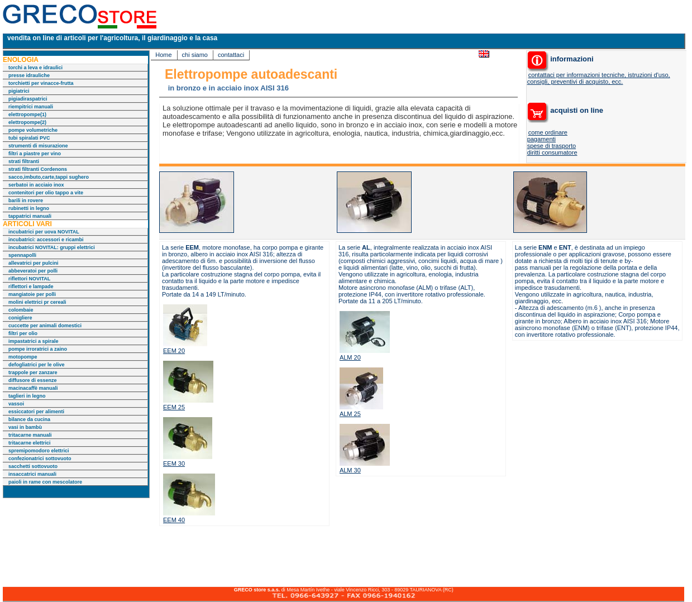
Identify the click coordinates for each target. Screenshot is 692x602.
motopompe (22, 357)
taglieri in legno (27, 396)
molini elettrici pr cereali (37, 302)
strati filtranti (23, 161)
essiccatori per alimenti (36, 411)
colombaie (21, 310)
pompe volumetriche (33, 130)
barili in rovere (25, 200)
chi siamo (195, 54)
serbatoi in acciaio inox (36, 185)
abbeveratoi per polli (33, 271)
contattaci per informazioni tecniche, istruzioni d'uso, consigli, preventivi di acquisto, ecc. (598, 78)
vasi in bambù (25, 427)
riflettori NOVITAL (29, 278)
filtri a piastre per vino (34, 153)
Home (163, 54)
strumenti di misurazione (38, 146)
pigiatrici (19, 91)
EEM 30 (174, 463)
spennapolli (22, 255)
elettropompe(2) (27, 122)
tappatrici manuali (29, 216)
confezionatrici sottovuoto (39, 458)
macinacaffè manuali (33, 388)
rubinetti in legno (28, 208)
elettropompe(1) (27, 114)
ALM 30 (350, 470)
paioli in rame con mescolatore (45, 482)
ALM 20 (350, 357)
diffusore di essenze (32, 380)
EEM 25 (174, 407)
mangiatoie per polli (32, 294)
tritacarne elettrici (29, 443)
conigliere (20, 318)
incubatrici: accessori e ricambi (46, 239)
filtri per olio (22, 333)
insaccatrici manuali (32, 474)
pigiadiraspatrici (27, 99)
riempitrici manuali (30, 106)
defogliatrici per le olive (36, 364)
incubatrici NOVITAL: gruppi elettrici (51, 247)
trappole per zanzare (33, 372)
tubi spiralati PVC (29, 138)
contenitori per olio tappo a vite (45, 192)
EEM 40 (174, 520)
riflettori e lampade (31, 286)
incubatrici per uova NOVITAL (43, 232)
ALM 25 (350, 413)
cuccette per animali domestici (45, 325)
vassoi (16, 404)
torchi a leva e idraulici (35, 67)
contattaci (231, 54)
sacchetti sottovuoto (33, 466)
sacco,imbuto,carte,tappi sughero (48, 177)
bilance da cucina (29, 419)
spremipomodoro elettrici (38, 450)
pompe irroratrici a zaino (37, 349)
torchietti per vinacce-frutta (41, 83)
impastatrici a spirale (33, 341)
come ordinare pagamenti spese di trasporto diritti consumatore (552, 142)
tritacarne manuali (30, 435)
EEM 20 (174, 350)
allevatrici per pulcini (33, 263)
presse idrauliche (29, 75)
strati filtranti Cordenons (37, 169)
